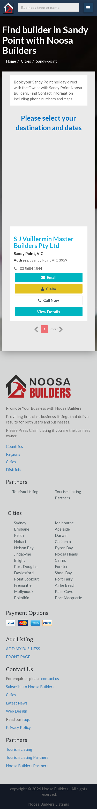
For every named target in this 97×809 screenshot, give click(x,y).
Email (48, 277)
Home (11, 61)
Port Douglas (26, 566)
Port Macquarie (68, 597)
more (56, 329)
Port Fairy (64, 579)
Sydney (20, 522)
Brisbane (21, 529)
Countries (14, 446)
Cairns (60, 560)
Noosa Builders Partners (27, 765)
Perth (19, 535)
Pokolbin (21, 597)
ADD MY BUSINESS (23, 648)
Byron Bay (64, 547)
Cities (26, 61)
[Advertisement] (48, 181)
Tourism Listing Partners (27, 757)
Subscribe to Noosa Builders (30, 686)
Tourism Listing (25, 491)
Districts (13, 469)
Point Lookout (26, 579)
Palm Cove (64, 591)
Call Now (48, 300)
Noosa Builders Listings (48, 804)
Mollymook (23, 591)
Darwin (61, 535)
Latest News (16, 703)
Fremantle (23, 585)
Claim (48, 288)
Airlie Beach (65, 585)
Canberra (63, 541)
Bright (19, 560)
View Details (48, 311)
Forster (61, 566)
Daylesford (24, 572)
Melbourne (64, 522)
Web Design (16, 711)
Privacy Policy (18, 727)
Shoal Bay (63, 572)
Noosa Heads (66, 554)
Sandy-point (46, 61)
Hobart (20, 541)
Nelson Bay (24, 547)
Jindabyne (22, 554)
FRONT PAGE (18, 656)
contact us (50, 678)
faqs (26, 719)
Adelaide (62, 529)
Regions (13, 454)
